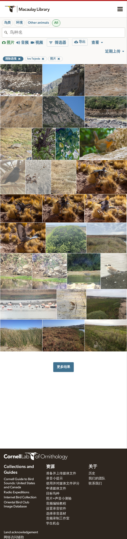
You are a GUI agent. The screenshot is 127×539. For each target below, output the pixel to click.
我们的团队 (97, 478)
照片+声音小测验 (59, 498)
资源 (50, 467)
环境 (19, 22)
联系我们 (95, 483)
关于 (93, 467)
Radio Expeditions (16, 492)
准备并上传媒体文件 (61, 473)
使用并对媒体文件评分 (62, 483)
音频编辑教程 (56, 503)
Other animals (38, 22)
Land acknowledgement (21, 532)
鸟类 (7, 22)
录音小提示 (54, 478)
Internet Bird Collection (20, 497)
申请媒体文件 (56, 488)
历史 (92, 473)
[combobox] (67, 32)
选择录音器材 (56, 513)
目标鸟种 (52, 493)
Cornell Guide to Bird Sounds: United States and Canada (19, 483)
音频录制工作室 (57, 518)
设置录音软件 (56, 508)
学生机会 (52, 523)
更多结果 (63, 367)
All (56, 22)
